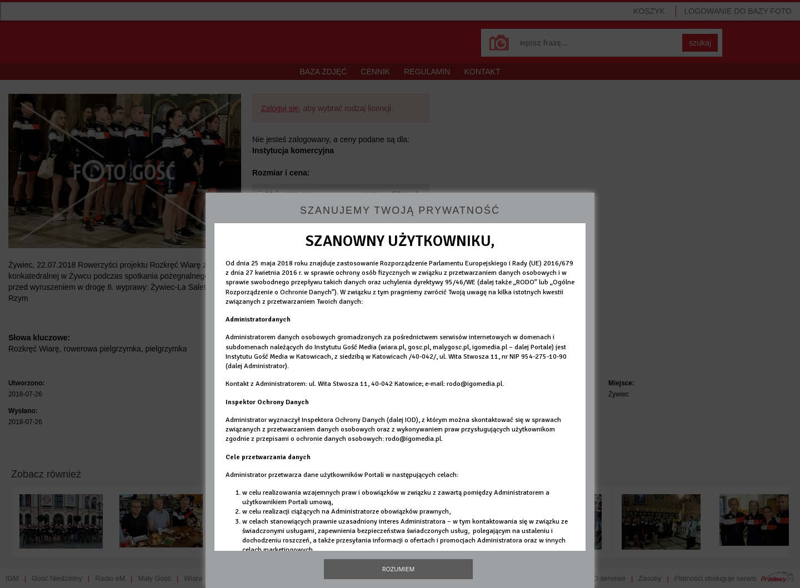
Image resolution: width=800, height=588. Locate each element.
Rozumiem (398, 569)
